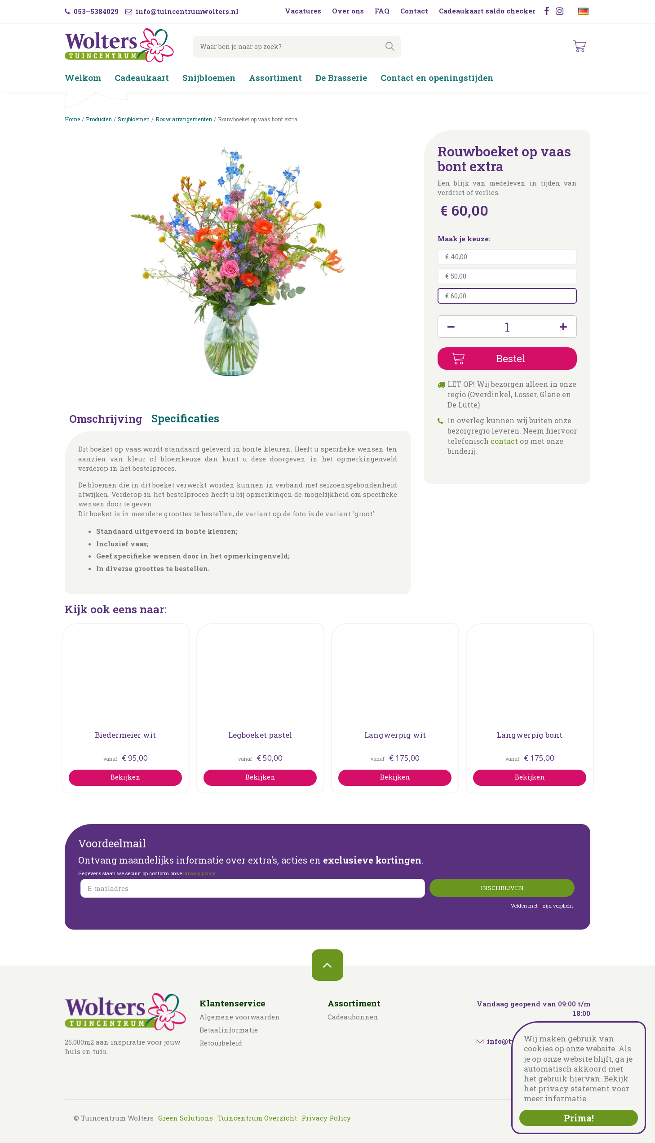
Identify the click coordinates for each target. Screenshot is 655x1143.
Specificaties (185, 419)
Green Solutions (185, 1117)
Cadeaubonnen (353, 1016)
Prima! (579, 1118)
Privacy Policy (326, 1117)
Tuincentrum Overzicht (257, 1117)
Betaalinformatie (228, 1029)
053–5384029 (92, 11)
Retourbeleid (220, 1042)
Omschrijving (105, 419)
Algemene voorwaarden (239, 1016)
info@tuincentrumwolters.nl (182, 11)
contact (504, 441)
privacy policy (199, 873)
